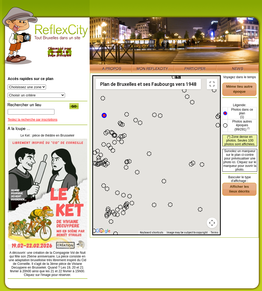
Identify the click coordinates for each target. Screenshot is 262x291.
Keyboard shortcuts (151, 232)
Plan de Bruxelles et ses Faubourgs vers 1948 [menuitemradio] (148, 84)
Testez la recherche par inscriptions (32, 119)
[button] (104, 115)
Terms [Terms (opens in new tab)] (214, 232)
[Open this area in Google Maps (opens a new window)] (103, 231)
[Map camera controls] (212, 223)
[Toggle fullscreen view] (212, 84)
